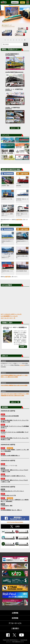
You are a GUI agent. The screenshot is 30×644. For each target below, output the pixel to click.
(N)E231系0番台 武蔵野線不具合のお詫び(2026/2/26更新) (14, 385)
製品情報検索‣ (8, 174)
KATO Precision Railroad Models (15, 522)
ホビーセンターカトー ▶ (8, 318)
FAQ (22, 2)
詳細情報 (22, 346)
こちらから (22, 365)
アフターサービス (15, 623)
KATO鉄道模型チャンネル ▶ (9, 316)
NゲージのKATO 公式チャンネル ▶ (11, 314)
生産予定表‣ (24, 174)
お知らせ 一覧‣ (15, 402)
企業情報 (15, 613)
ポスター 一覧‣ (15, 128)
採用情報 (15, 618)
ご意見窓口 (15, 628)
